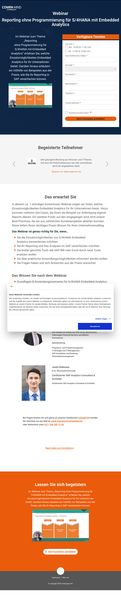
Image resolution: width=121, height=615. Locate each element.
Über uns (66, 578)
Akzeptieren (95, 326)
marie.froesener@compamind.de (66, 421)
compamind (84, 417)
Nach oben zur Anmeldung (60, 448)
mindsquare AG (67, 584)
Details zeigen (101, 319)
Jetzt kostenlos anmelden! (60, 551)
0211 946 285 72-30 (54, 424)
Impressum (56, 578)
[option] (60, 165)
